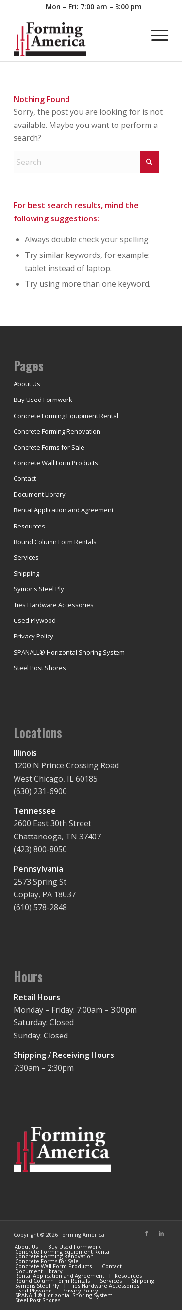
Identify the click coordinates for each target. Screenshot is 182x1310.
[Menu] (155, 34)
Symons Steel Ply (39, 588)
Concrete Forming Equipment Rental (66, 415)
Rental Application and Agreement (64, 510)
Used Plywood (35, 620)
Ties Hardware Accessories (54, 604)
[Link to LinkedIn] (161, 1233)
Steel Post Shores (40, 667)
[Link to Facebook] (146, 1233)
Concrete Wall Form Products (56, 462)
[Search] (86, 162)
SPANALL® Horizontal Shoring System (69, 652)
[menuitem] (94, 7)
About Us (27, 384)
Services (26, 557)
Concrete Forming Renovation (57, 431)
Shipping (26, 573)
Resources (29, 526)
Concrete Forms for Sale (49, 447)
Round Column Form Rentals (55, 541)
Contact (25, 478)
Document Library (40, 494)
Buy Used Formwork (43, 399)
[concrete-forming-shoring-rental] (75, 41)
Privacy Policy (33, 636)
